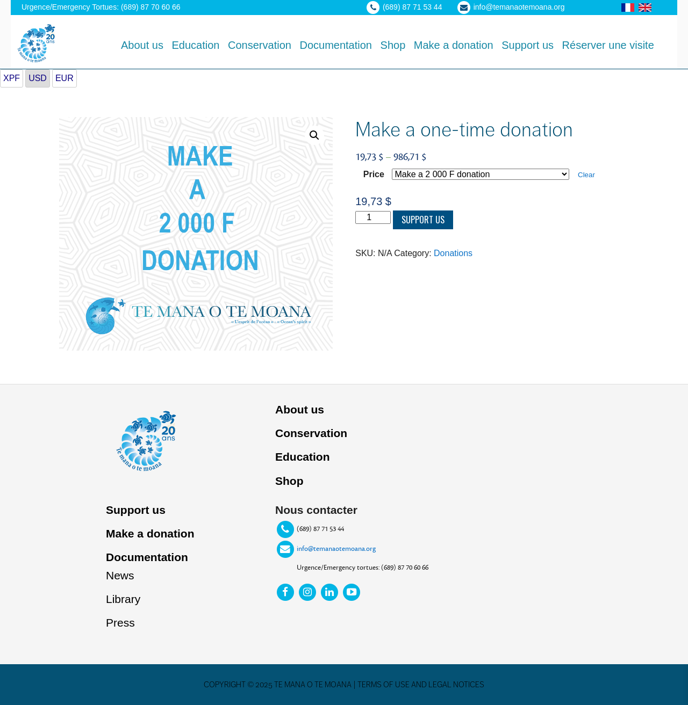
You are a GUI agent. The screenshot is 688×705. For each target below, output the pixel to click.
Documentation (147, 557)
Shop (289, 481)
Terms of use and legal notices (420, 684)
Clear (586, 175)
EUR (64, 78)
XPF (11, 78)
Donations (453, 253)
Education (302, 456)
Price (373, 174)
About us (299, 409)
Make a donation (150, 533)
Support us (423, 219)
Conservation (311, 433)
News (120, 575)
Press (120, 622)
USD (37, 78)
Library (123, 599)
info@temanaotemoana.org (336, 548)
